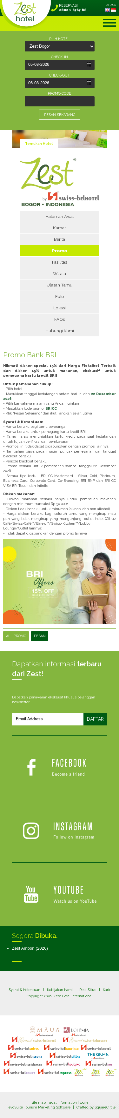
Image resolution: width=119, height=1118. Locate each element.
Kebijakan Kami (60, 990)
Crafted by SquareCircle (96, 1107)
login (84, 1103)
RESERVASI (73, 7)
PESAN (40, 636)
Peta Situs (87, 990)
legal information (63, 1103)
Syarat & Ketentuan (24, 990)
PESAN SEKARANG (59, 115)
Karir (106, 990)
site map (38, 1103)
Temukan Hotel (39, 144)
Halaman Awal (59, 216)
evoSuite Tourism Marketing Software (39, 1107)
